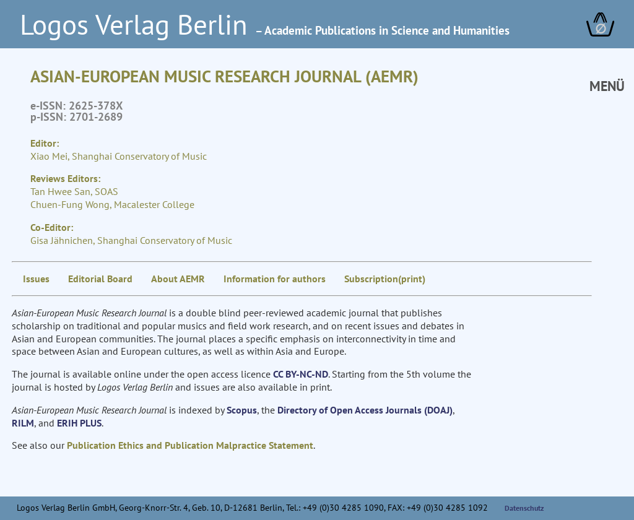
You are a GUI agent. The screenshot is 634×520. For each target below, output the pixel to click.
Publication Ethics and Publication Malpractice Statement (190, 445)
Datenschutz (524, 508)
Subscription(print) (384, 278)
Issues (36, 278)
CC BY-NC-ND (300, 374)
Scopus (242, 410)
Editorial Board (100, 278)
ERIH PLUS (79, 423)
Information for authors (275, 278)
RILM (23, 423)
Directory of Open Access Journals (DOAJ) (365, 410)
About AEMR (178, 278)
